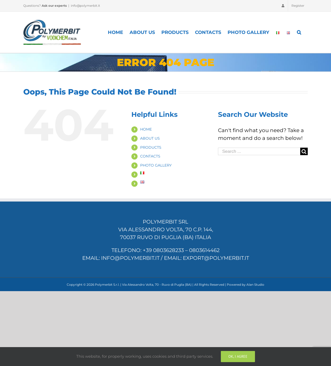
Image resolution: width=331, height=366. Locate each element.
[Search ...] (259, 151)
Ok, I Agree (237, 356)
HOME (146, 129)
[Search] (299, 32)
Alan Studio (255, 284)
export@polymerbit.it (216, 258)
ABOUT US (150, 138)
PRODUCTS (150, 147)
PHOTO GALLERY (156, 165)
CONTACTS (150, 156)
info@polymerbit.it (85, 6)
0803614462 (204, 250)
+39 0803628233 (163, 250)
